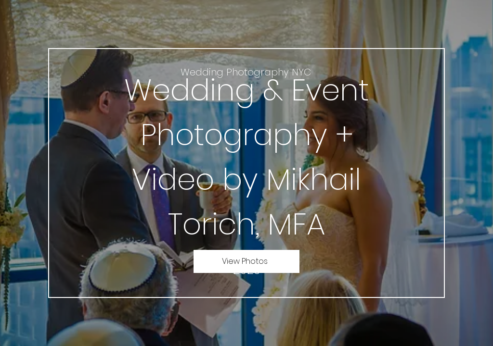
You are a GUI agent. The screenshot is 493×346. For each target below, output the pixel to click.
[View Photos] (246, 261)
